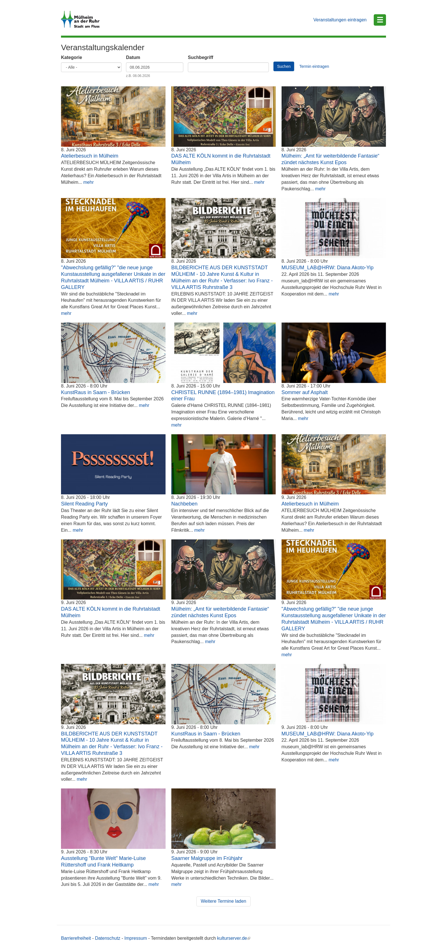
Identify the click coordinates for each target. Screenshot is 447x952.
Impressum (135, 938)
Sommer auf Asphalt (304, 392)
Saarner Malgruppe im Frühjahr (207, 858)
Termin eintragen (314, 66)
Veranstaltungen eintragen (340, 19)
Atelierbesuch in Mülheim (89, 156)
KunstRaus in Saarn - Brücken (95, 392)
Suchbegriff (200, 57)
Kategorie (71, 57)
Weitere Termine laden (223, 901)
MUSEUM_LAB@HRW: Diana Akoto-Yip (327, 267)
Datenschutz (107, 938)
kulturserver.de (234, 938)
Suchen (283, 66)
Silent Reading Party (84, 504)
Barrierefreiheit (76, 938)
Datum (133, 57)
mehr (88, 182)
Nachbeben (184, 504)
